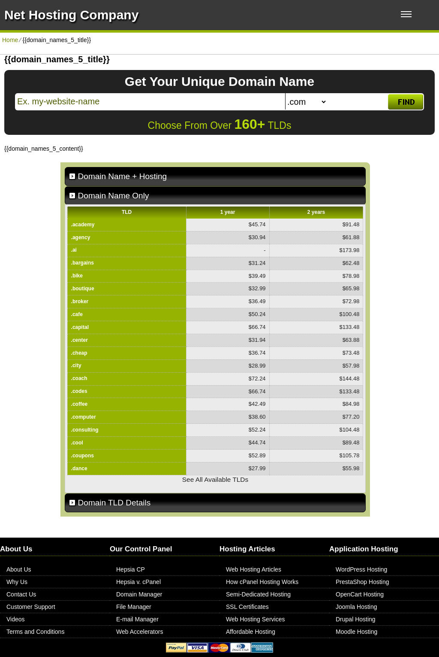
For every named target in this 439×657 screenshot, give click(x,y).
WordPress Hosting (361, 569)
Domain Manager (139, 594)
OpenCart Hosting (360, 594)
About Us (18, 569)
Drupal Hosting (356, 619)
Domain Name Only (113, 195)
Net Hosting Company (71, 15)
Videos (15, 619)
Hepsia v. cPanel (138, 581)
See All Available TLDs (215, 479)
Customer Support (30, 606)
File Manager (133, 606)
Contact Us (21, 594)
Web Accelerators (139, 631)
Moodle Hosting (356, 631)
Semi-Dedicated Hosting (258, 594)
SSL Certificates (247, 606)
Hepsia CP (130, 569)
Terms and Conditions (35, 631)
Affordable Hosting (250, 631)
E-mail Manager (137, 619)
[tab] (215, 176)
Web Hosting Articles (253, 569)
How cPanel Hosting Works (262, 581)
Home (10, 39)
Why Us (16, 581)
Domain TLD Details (114, 502)
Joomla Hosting (356, 606)
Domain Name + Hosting (122, 176)
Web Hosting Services (255, 619)
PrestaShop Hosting (362, 581)
